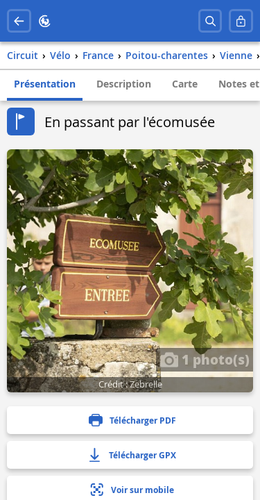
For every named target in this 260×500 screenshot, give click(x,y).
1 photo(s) (204, 359)
